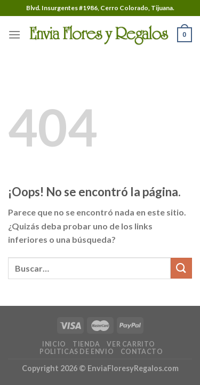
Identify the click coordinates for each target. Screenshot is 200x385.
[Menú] (14, 34)
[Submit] (181, 268)
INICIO (54, 344)
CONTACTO (142, 352)
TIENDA (86, 344)
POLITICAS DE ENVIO (76, 352)
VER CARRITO (131, 344)
